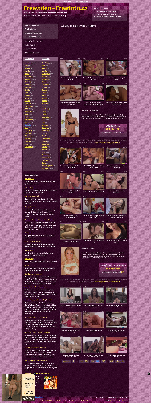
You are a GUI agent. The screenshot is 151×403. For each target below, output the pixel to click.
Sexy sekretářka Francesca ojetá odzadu (93, 78)
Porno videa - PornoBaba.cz (35, 287)
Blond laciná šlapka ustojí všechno (94, 331)
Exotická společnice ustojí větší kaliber (116, 78)
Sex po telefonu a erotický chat (36, 360)
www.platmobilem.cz (113, 142)
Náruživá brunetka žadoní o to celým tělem (70, 103)
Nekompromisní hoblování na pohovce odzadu (93, 355)
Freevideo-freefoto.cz (119, 401)
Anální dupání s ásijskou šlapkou (93, 191)
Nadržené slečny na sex (33, 274)
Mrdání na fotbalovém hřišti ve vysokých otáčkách (116, 216)
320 (111, 361)
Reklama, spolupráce (45, 400)
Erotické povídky (82, 1)
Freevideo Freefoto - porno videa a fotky (55, 8)
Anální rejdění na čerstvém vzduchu (116, 355)
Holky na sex (29, 233)
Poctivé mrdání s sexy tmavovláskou (71, 216)
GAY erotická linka (33, 37)
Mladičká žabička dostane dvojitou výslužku (71, 355)
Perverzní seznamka (32, 53)
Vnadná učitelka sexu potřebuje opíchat (71, 78)
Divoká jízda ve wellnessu (71, 241)
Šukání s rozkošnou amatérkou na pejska (116, 166)
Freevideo (29, 58)
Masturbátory (29, 259)
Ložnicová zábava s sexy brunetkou (116, 191)
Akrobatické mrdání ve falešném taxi (116, 306)
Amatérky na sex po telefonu (35, 347)
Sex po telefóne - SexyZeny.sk (36, 317)
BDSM (27, 265)
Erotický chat (30, 29)
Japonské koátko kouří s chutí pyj (94, 241)
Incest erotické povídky (33, 241)
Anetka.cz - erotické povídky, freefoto (38, 300)
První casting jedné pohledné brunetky (93, 306)
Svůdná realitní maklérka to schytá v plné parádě (116, 331)
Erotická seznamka (33, 33)
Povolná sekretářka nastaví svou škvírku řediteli (70, 166)
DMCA (73, 400)
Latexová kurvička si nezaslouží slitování (117, 241)
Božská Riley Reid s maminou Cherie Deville (93, 166)
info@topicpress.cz (101, 142)
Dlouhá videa (29, 179)
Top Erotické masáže (32, 196)
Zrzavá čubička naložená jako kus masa (71, 306)
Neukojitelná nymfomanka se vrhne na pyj (71, 331)
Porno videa (29, 187)
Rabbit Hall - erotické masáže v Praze (39, 220)
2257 (66, 400)
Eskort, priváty (30, 49)
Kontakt (58, 400)
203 (81, 361)
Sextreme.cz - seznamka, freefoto (37, 373)
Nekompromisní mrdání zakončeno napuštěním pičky (93, 103)
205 (92, 361)
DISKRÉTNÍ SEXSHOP (34, 41)
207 (103, 361)
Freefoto (45, 58)
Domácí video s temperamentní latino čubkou (94, 216)
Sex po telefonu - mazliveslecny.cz (37, 332)
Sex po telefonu (68, 1)
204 (86, 361)
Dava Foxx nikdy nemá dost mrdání (71, 191)
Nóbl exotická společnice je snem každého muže (116, 103)
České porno (29, 250)
